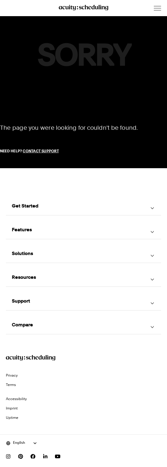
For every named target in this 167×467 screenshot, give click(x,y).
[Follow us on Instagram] (8, 456)
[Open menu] (157, 8)
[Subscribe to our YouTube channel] (57, 456)
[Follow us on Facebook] (33, 456)
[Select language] (21, 443)
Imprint (12, 408)
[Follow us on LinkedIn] (45, 456)
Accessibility (16, 399)
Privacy (12, 375)
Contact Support (41, 151)
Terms (11, 385)
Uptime (12, 418)
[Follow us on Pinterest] (20, 456)
